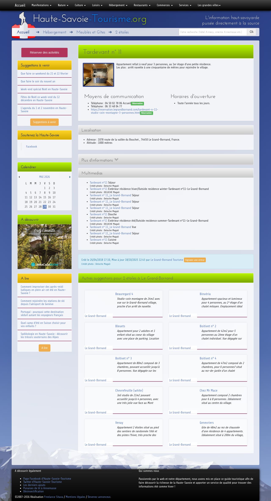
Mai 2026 (44, 176)
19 (30, 202)
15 (44, 197)
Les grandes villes (209, 5)
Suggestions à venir (44, 122)
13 (35, 197)
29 (44, 206)
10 (54, 192)
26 (30, 206)
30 (49, 206)
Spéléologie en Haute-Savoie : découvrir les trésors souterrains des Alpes (44, 335)
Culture (80, 5)
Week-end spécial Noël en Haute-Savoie (44, 89)
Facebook (31, 146)
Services (185, 5)
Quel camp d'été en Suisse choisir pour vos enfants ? (43, 324)
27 (35, 206)
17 (54, 197)
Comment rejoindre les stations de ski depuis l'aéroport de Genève (43, 302)
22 (44, 202)
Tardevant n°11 (99, 182)
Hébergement (118, 5)
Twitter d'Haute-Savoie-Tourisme (42, 481)
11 (26, 197)
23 (49, 202)
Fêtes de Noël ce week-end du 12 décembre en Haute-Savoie (40, 98)
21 (40, 202)
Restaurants (142, 5)
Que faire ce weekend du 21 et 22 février (44, 73)
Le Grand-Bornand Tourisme (167, 259)
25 (26, 206)
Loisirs (97, 5)
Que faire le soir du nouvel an (38, 81)
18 (26, 202)
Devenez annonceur (99, 496)
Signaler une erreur (195, 259)
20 (35, 202)
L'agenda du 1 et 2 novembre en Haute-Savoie (44, 109)
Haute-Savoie (90, 18)
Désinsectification (33, 491)
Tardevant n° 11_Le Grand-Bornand (110, 195)
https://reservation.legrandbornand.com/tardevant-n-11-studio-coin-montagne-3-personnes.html (124, 111)
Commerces (165, 5)
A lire (44, 347)
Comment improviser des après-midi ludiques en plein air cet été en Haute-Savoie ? (43, 290)
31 (54, 206)
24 (54, 202)
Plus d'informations (100, 160)
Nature (63, 5)
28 (40, 206)
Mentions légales (75, 496)
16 (49, 197)
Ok (251, 32)
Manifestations (41, 5)
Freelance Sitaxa (53, 496)
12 (30, 197)
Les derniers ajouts (34, 485)
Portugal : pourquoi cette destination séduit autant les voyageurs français (42, 313)
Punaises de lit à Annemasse (39, 488)
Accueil (20, 5)
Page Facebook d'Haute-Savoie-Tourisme (47, 478)
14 (40, 197)
